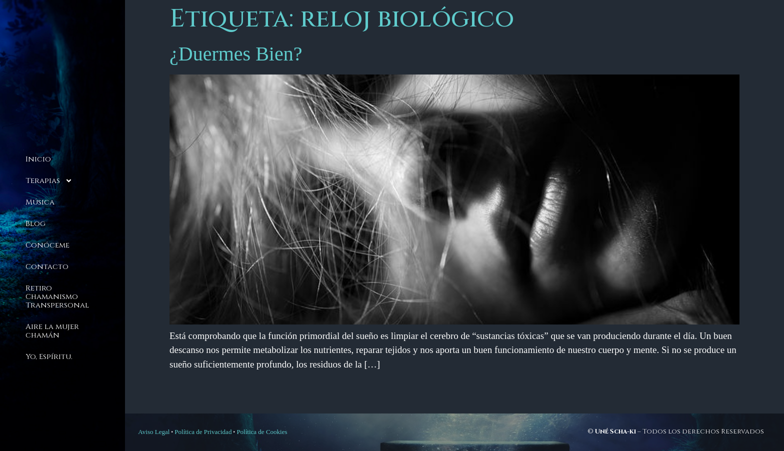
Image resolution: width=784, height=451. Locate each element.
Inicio (38, 159)
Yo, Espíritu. (49, 357)
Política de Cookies (261, 432)
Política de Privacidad (203, 432)
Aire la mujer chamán (52, 331)
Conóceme (48, 245)
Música (40, 202)
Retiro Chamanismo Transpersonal (57, 296)
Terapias (49, 181)
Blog (36, 223)
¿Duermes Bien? (236, 53)
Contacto (47, 267)
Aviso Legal (154, 432)
